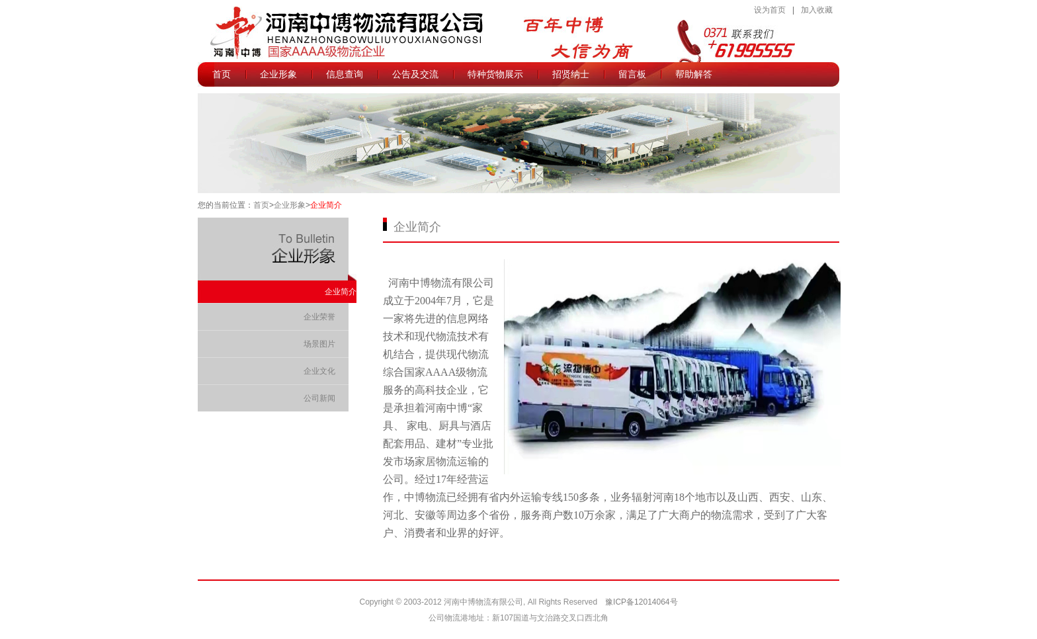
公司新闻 (319, 398)
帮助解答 (693, 79)
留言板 (632, 74)
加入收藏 (817, 10)
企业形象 (278, 79)
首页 (221, 74)
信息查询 (344, 79)
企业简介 (326, 205)
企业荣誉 (319, 316)
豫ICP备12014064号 (641, 602)
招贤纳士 (570, 74)
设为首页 (770, 10)
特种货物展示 (495, 74)
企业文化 (319, 371)
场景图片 (319, 344)
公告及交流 (415, 79)
